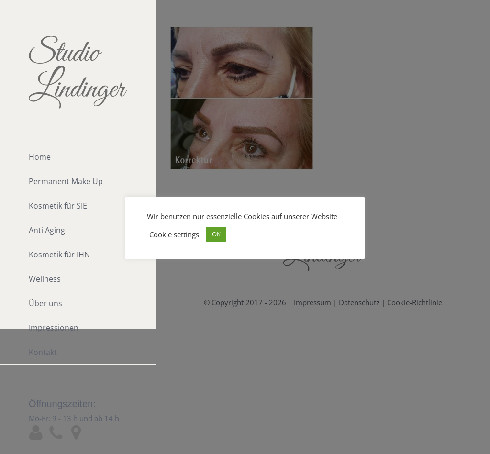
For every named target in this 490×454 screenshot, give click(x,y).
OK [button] (216, 234)
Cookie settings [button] (174, 234)
